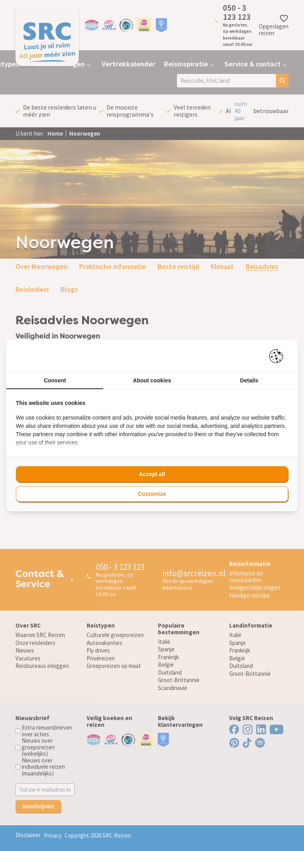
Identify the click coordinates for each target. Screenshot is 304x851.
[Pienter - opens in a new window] (279, 356)
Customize (152, 494)
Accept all (152, 474)
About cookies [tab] (152, 380)
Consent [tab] (55, 380)
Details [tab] (249, 380)
